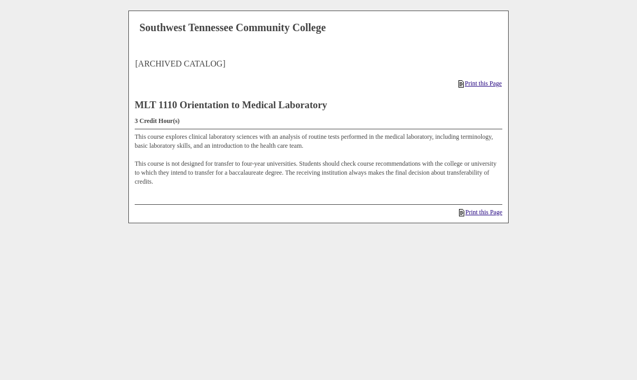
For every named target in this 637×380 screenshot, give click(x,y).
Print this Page (480, 83)
